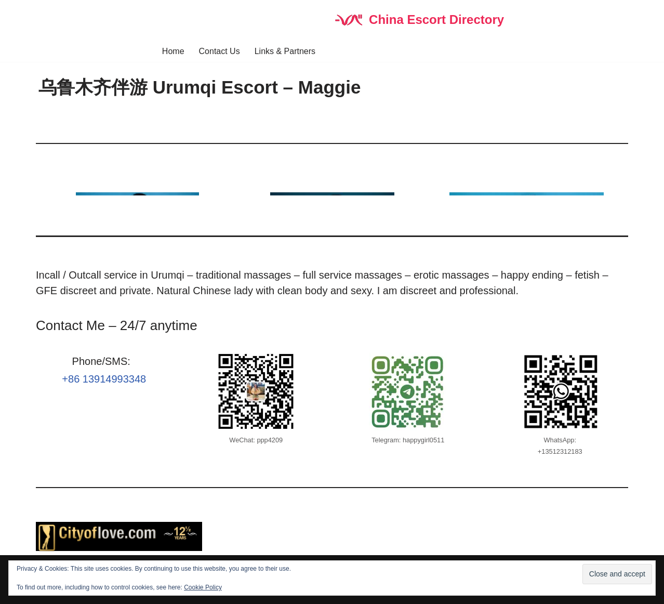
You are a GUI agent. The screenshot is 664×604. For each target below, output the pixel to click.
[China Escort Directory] (418, 20)
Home (173, 51)
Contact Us (219, 51)
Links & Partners (285, 51)
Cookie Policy (203, 587)
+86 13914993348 (104, 379)
